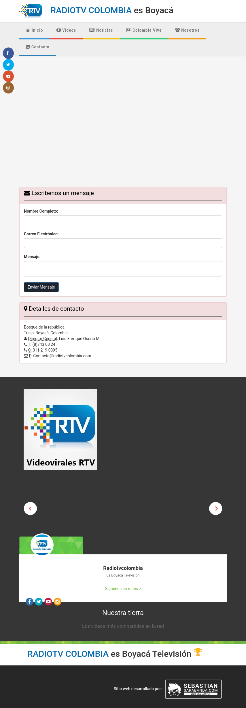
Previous (30, 509)
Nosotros (187, 30)
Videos (66, 30)
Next (215, 509)
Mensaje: (32, 256)
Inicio (34, 30)
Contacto (38, 46)
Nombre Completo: (41, 211)
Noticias (101, 30)
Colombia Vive (144, 30)
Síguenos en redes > (123, 588)
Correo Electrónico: (41, 234)
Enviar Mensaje (41, 287)
